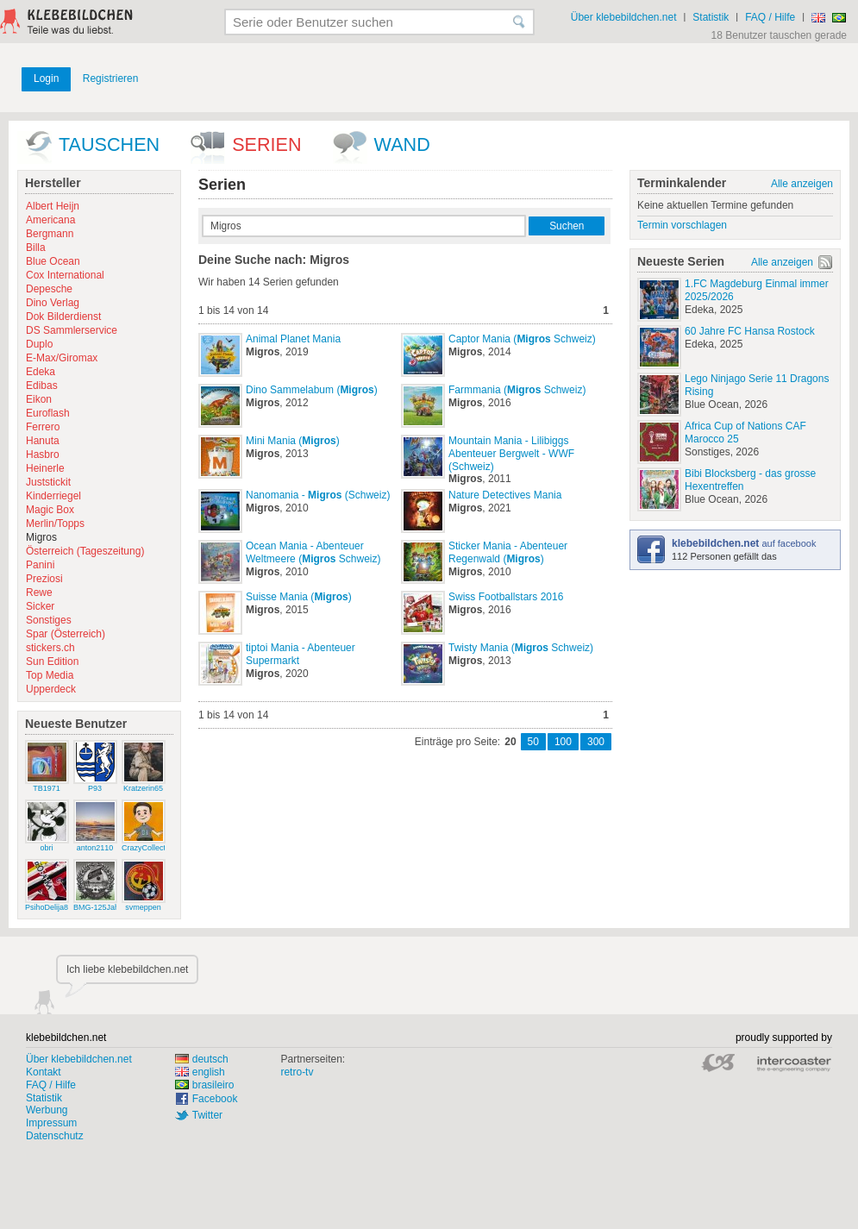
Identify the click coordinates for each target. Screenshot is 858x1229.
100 (563, 742)
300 (595, 742)
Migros (41, 537)
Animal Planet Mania (293, 339)
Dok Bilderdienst (63, 316)
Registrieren (111, 78)
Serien (266, 144)
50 (533, 742)
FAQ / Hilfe (770, 17)
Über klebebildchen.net (624, 17)
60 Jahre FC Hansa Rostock (750, 331)
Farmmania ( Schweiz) (517, 390)
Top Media (49, 675)
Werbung (46, 1110)
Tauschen (109, 144)
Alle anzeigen (802, 184)
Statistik (710, 17)
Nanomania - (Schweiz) (318, 495)
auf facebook (744, 543)
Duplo (39, 344)
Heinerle (45, 468)
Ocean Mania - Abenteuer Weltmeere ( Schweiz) (313, 552)
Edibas (42, 385)
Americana (50, 220)
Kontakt (43, 1072)
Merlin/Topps (55, 523)
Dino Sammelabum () (312, 390)
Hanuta (42, 441)
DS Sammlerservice (71, 330)
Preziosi (44, 579)
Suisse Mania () (299, 597)
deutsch (202, 1059)
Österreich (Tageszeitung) (85, 551)
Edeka (40, 372)
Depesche (49, 289)
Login (46, 78)
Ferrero (42, 427)
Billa (36, 247)
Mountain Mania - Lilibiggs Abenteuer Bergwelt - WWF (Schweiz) (511, 454)
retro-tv (296, 1072)
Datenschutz (55, 1136)
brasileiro (205, 1085)
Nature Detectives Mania (504, 495)
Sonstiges (49, 620)
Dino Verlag (52, 303)
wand (402, 144)
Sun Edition (52, 661)
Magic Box (50, 510)
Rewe (39, 592)
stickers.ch (50, 648)
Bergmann (49, 234)
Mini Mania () (293, 441)
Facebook (215, 1099)
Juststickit (48, 482)
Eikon (39, 399)
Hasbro (42, 454)
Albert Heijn (52, 206)
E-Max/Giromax (61, 358)
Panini (40, 565)
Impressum (51, 1123)
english (200, 1072)
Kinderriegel (53, 496)
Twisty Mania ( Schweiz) (520, 648)
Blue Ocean (53, 261)
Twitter (207, 1115)
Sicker (40, 606)
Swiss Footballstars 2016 (505, 597)
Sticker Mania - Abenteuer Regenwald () (507, 552)
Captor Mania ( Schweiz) (522, 339)
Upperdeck (51, 689)
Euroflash (48, 413)
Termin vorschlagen (682, 225)
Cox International (65, 275)
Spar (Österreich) (65, 634)
